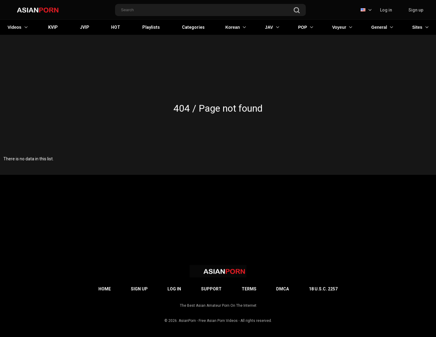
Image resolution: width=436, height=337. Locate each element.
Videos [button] (18, 27)
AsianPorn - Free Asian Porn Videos (208, 321)
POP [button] (305, 27)
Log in (386, 10)
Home (104, 288)
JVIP (84, 27)
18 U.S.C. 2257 (323, 288)
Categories (193, 27)
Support (211, 288)
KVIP (53, 27)
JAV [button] (272, 27)
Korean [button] (235, 27)
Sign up (415, 10)
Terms (249, 288)
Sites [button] (420, 27)
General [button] (382, 27)
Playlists (151, 27)
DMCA (282, 288)
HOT (115, 27)
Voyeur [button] (342, 27)
